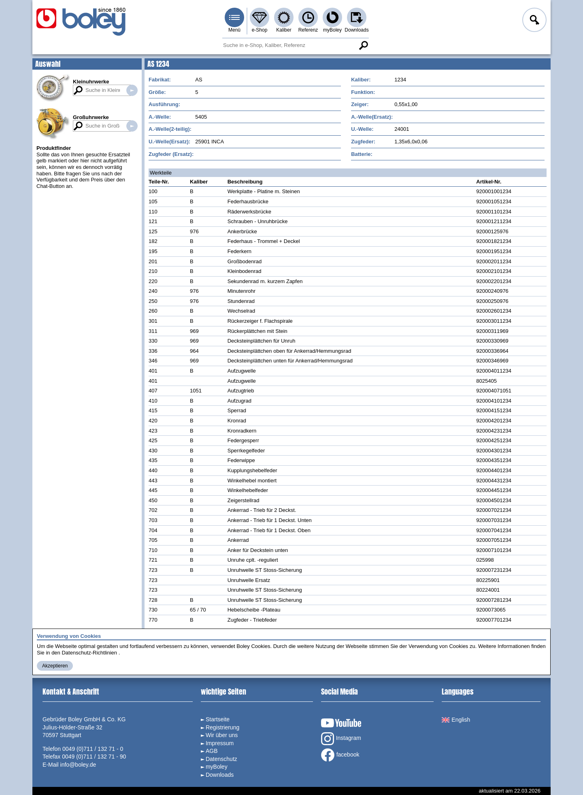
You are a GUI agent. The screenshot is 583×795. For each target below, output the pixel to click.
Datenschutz (221, 759)
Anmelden (534, 21)
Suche (363, 45)
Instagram (341, 738)
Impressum (220, 743)
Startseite (218, 719)
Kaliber (283, 30)
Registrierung (222, 727)
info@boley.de (78, 764)
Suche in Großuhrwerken (132, 126)
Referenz (308, 30)
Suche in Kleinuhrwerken (132, 90)
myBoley (332, 30)
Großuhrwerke (91, 117)
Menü (234, 30)
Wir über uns (222, 735)
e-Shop (260, 30)
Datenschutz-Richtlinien (89, 653)
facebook (340, 754)
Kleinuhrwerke (91, 82)
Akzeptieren (55, 666)
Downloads (356, 30)
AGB (212, 751)
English (456, 719)
